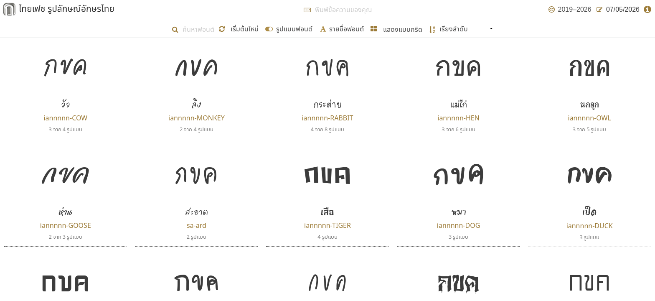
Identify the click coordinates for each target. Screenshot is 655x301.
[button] (240, 28)
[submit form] (289, 28)
